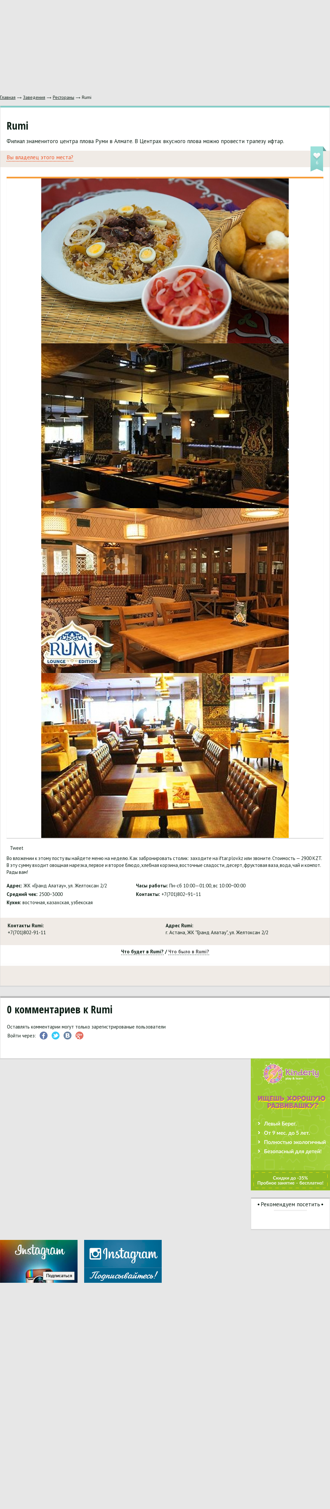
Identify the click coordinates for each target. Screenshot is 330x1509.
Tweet (16, 848)
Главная (8, 97)
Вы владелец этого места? (40, 157)
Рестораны (63, 97)
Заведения (34, 97)
